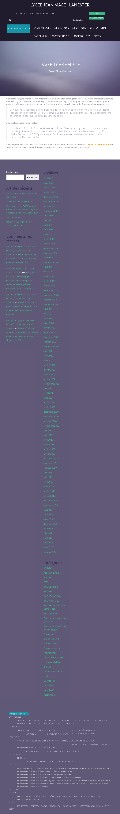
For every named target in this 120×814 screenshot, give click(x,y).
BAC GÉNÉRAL (41, 36)
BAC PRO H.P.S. (51, 600)
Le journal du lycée (101, 720)
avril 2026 (48, 178)
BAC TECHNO (50, 613)
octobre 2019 (50, 467)
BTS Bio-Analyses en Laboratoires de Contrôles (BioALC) (86, 806)
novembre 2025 (50, 201)
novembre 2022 (50, 337)
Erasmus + (48, 634)
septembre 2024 (51, 262)
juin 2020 (47, 430)
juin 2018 (47, 509)
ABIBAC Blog (31, 734)
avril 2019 (48, 481)
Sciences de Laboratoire (53, 751)
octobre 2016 (50, 551)
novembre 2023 (50, 295)
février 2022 (49, 365)
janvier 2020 (49, 453)
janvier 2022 (49, 369)
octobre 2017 (50, 528)
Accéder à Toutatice (18, 28)
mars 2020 (48, 444)
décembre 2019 (50, 458)
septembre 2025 (51, 211)
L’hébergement (35, 720)
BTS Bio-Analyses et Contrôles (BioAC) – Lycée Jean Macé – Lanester (21, 250)
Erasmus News (50, 643)
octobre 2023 (50, 299)
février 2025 (49, 239)
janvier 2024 (49, 285)
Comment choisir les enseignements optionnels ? (38, 741)
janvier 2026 (49, 192)
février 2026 (49, 187)
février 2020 (49, 449)
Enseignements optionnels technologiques (36, 747)
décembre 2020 (50, 411)
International (97, 28)
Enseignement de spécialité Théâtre (32, 786)
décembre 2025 (50, 196)
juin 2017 (47, 533)
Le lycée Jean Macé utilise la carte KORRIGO (36, 13)
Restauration (49, 694)
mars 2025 (48, 234)
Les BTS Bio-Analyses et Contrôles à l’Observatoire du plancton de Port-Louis (22, 258)
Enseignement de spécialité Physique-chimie (35, 783)
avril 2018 (48, 514)
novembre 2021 (50, 374)
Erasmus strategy (51, 648)
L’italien (73, 744)
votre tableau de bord (98, 144)
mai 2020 (47, 435)
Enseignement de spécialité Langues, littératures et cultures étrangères (49, 777)
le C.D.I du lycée (65, 720)
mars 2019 (48, 486)
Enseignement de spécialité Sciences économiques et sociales (44, 774)
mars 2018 (48, 519)
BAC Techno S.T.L (61, 36)
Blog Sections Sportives (57, 734)
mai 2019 (47, 477)
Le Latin (83, 744)
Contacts (70, 724)
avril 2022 (48, 355)
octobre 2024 (50, 257)
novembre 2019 (50, 463)
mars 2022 (48, 360)
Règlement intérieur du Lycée (51, 724)
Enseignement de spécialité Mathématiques (35, 780)
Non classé (48, 690)
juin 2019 (47, 472)
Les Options (79, 28)
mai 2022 (47, 351)
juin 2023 (47, 309)
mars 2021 (48, 397)
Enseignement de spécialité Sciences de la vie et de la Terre (82, 783)
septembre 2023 (51, 304)
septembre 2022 (51, 346)
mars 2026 (48, 182)
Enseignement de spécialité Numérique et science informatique (84, 780)
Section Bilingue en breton (82, 733)
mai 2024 (47, 271)
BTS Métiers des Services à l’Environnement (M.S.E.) (38, 806)
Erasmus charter (47, 762)
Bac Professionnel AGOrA (28, 799)
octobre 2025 (50, 206)
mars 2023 (48, 323)
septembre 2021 (51, 383)
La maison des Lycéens (53, 657)
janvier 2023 (49, 327)
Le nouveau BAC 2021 (25, 768)
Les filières (48, 676)
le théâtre (47, 666)
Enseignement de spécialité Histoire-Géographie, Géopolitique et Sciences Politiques (73, 768)
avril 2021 (48, 393)
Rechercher (12, 172)
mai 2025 (47, 225)
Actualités (48, 577)
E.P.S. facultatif (107, 744)
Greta (97, 36)
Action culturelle (51, 572)
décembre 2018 (50, 500)
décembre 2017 (50, 523)
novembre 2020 (50, 416)
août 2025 (48, 215)
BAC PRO (78, 36)
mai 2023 (47, 313)
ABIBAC (47, 568)
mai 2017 (47, 537)
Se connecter (97, 13)
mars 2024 (48, 276)
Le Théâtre (93, 744)
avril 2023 (48, 318)
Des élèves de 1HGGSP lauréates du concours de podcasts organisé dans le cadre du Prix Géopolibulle (22, 209)
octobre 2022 (50, 341)
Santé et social (73, 751)
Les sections (61, 28)
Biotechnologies (33, 751)
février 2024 (49, 281)
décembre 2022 (50, 332)
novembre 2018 (50, 505)
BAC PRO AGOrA (52, 596)
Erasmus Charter (51, 638)
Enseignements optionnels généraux (78, 741)
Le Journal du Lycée (52, 662)
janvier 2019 (49, 495)
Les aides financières (53, 671)
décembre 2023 (50, 290)
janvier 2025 (49, 243)
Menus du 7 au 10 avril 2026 (19, 201)
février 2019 (49, 491)
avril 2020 (48, 439)
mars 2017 (48, 547)
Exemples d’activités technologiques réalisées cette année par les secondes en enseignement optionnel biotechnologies (20, 280)
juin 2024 (47, 267)
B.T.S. (88, 36)
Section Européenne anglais (82, 730)
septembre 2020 (51, 425)
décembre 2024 (50, 248)
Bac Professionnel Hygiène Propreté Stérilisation (38, 796)
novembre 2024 (50, 253)
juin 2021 (47, 388)
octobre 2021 (50, 379)
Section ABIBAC (14, 217)
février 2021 (49, 402)
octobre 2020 (50, 421)
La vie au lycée (42, 28)
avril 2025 (48, 229)
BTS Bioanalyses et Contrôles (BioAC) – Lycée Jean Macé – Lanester (20, 324)
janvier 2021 (49, 407)
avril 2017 (48, 542)
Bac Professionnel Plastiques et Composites (82, 796)
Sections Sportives (46, 730)
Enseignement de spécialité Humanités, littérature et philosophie (45, 771)
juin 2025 (47, 220)
